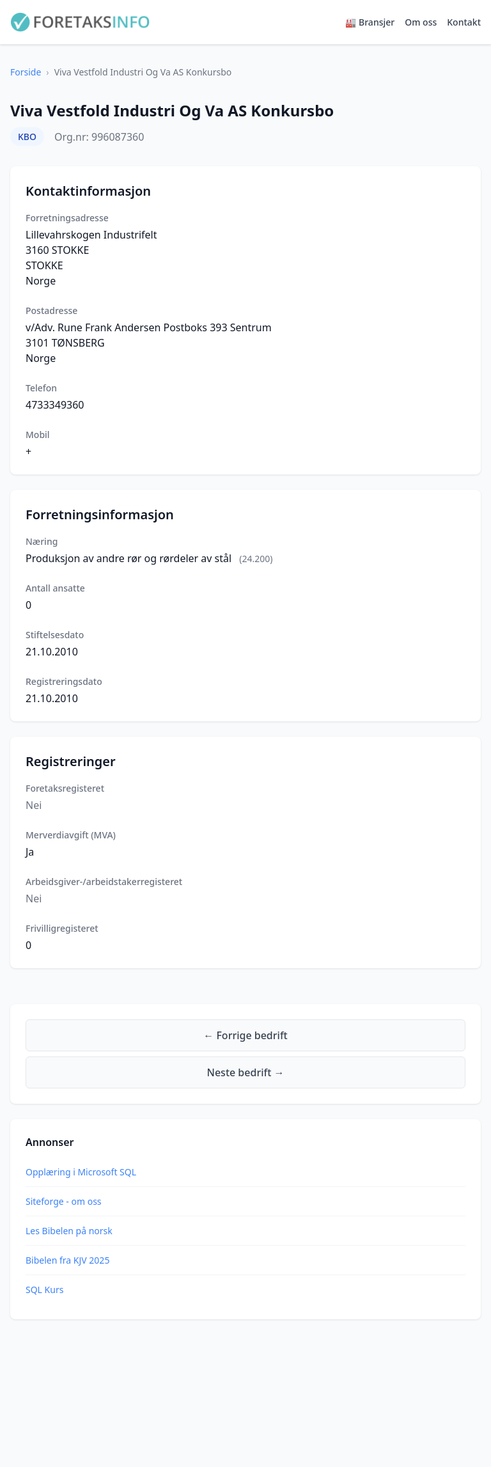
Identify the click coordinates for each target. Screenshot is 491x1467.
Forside (25, 72)
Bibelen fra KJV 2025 (67, 1260)
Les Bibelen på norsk (69, 1231)
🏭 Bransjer (369, 22)
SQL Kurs (44, 1289)
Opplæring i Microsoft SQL (81, 1172)
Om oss (421, 22)
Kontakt (464, 22)
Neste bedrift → (245, 1072)
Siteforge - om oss (64, 1201)
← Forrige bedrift (245, 1035)
